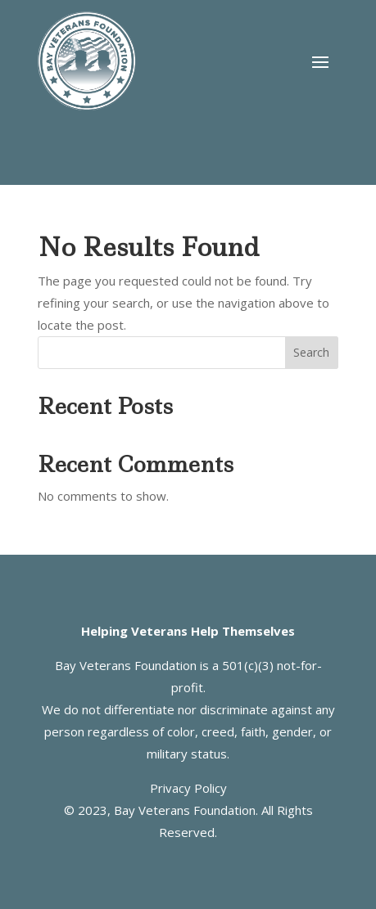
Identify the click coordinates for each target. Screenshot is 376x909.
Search (311, 352)
